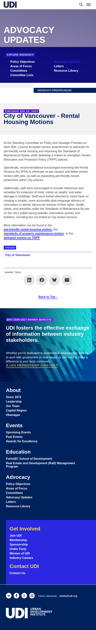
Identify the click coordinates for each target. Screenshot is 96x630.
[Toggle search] (81, 4)
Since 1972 (13, 397)
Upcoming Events (18, 432)
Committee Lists (21, 75)
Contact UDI (24, 566)
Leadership (14, 401)
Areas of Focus (21, 66)
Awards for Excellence (21, 441)
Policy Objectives (22, 61)
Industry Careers (21, 557)
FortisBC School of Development (29, 458)
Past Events (14, 436)
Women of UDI (20, 553)
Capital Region (16, 410)
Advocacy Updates (67, 61)
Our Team (13, 406)
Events (14, 425)
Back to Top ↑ (48, 296)
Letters (59, 66)
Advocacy (18, 477)
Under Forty (18, 549)
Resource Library (66, 70)
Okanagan (13, 414)
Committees (18, 70)
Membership (18, 540)
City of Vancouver (17, 255)
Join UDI (16, 535)
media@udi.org (68, 596)
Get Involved (25, 529)
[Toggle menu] (88, 4)
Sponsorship (19, 544)
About (13, 390)
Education (18, 452)
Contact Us (17, 573)
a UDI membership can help (32, 365)
